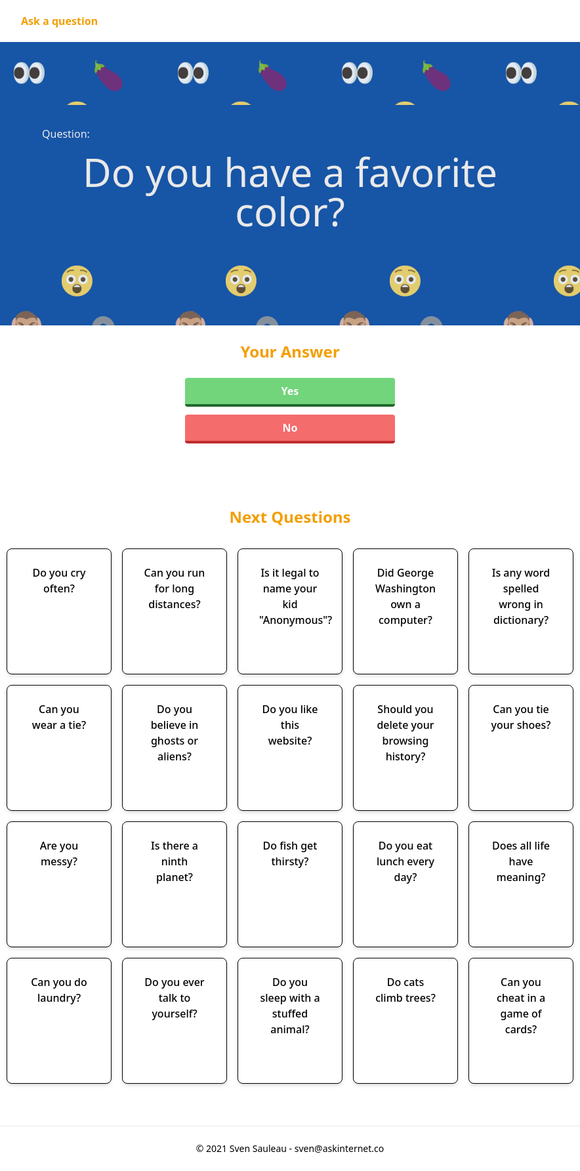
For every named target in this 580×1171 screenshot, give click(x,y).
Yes (290, 391)
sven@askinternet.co (339, 1148)
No (289, 428)
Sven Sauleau (259, 1148)
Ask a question (59, 21)
